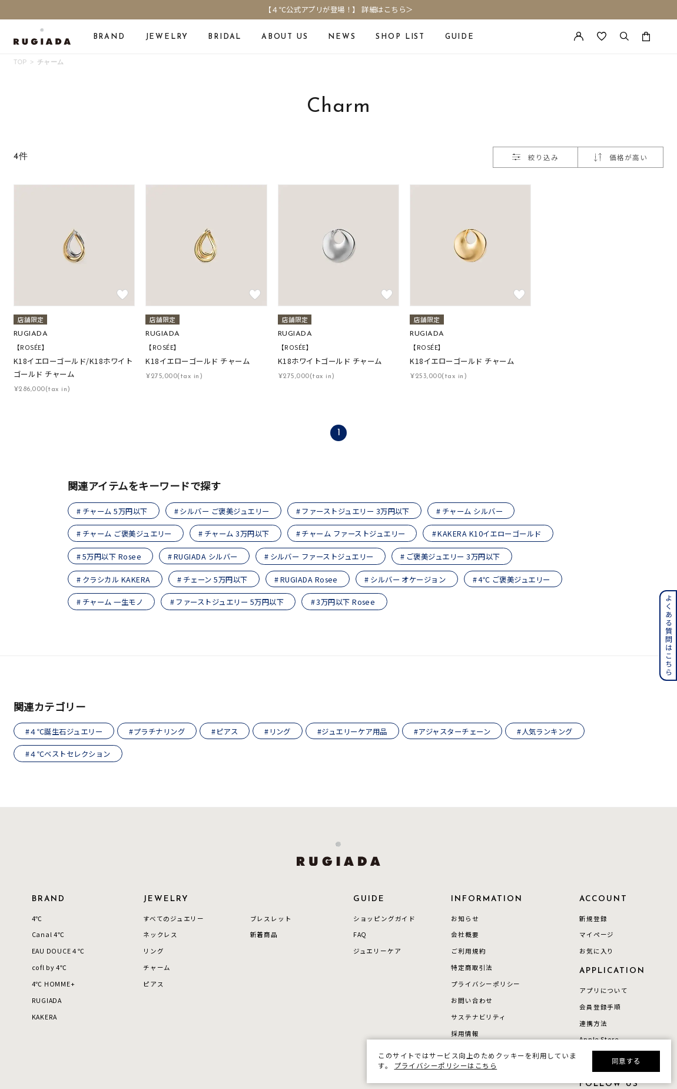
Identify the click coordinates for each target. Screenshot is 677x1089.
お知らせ (465, 918)
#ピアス (225, 731)
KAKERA (45, 1017)
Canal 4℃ (48, 935)
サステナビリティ (478, 1017)
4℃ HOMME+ (53, 984)
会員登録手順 (600, 1007)
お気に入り (596, 951)
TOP (20, 61)
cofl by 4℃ (49, 968)
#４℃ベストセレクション (68, 754)
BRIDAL (224, 37)
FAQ (360, 935)
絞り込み (535, 157)
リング (153, 951)
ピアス (153, 984)
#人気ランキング (546, 731)
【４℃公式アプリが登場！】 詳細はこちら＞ (338, 10)
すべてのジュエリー (173, 918)
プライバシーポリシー (485, 984)
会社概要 (465, 935)
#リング (278, 731)
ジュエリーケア (377, 951)
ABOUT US (284, 37)
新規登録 (593, 918)
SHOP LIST (400, 37)
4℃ (37, 918)
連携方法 (593, 1023)
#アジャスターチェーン (452, 731)
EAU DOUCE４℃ (58, 951)
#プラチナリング (157, 731)
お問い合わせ (472, 1001)
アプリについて (603, 991)
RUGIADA (47, 1001)
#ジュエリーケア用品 (353, 731)
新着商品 (264, 935)
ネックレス (160, 935)
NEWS (342, 37)
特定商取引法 (472, 968)
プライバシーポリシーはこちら (445, 1065)
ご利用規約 (468, 951)
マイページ (596, 935)
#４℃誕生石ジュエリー (63, 731)
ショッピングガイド (384, 918)
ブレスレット (271, 918)
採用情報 (465, 1034)
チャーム (50, 61)
